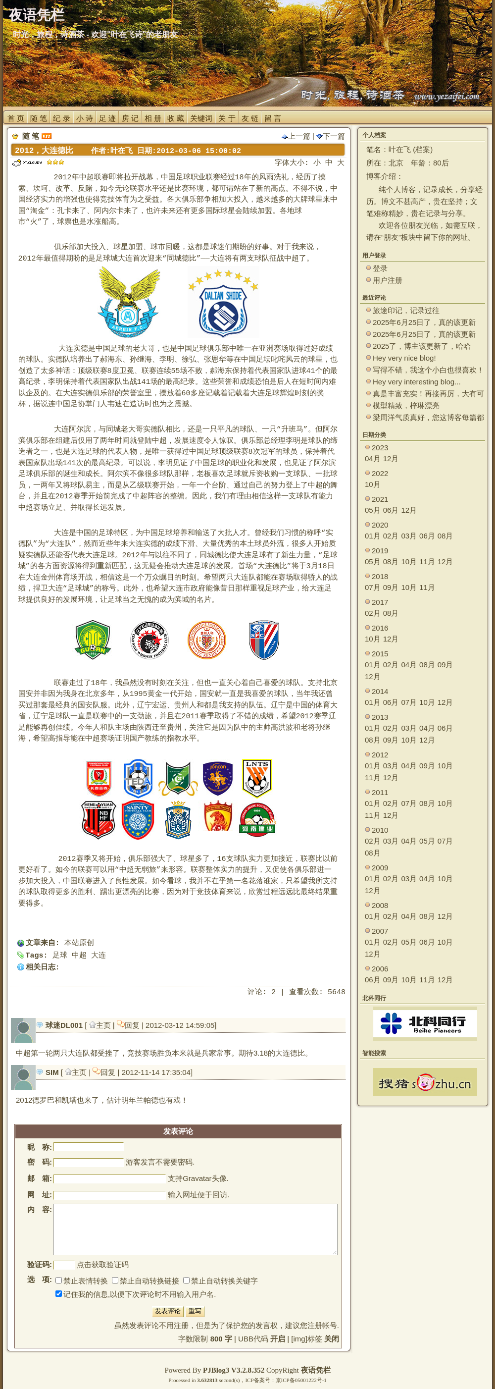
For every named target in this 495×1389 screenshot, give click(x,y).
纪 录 (61, 118)
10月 (373, 484)
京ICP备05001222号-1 (301, 1380)
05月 (373, 510)
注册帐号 (322, 1325)
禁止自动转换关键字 (220, 1281)
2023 (380, 447)
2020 (380, 525)
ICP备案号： (260, 1380)
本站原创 (79, 943)
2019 (380, 550)
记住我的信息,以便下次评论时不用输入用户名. (135, 1294)
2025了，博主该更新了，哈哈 (422, 346)
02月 (391, 536)
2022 (380, 473)
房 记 (130, 118)
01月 (373, 536)
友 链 (250, 118)
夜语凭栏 (316, 1370)
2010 (380, 830)
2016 (380, 628)
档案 (422, 149)
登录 (380, 268)
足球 (59, 956)
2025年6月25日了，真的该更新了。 (424, 334)
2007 (380, 931)
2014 (380, 691)
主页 (101, 1025)
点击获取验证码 (103, 1264)
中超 (79, 956)
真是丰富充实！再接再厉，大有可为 (428, 394)
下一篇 (330, 136)
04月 (373, 458)
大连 (98, 956)
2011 (380, 792)
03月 (409, 536)
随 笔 (38, 118)
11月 (427, 561)
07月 (373, 587)
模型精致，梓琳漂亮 (406, 405)
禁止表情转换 (81, 1281)
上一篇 (296, 136)
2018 (380, 576)
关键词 (201, 118)
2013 (380, 717)
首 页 (15, 118)
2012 (380, 754)
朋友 (391, 237)
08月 (445, 536)
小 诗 (84, 118)
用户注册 (387, 280)
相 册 (153, 118)
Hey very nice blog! (404, 358)
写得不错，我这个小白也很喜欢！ (428, 370)
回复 (129, 1025)
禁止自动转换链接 (145, 1281)
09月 (391, 587)
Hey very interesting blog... (417, 381)
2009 (380, 867)
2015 (380, 653)
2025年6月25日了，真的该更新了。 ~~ (424, 322)
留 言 (272, 118)
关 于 (226, 118)
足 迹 (107, 118)
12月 (391, 458)
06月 (391, 510)
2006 (380, 968)
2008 (380, 905)
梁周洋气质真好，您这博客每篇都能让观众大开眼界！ (428, 418)
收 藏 (175, 118)
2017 (380, 602)
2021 (380, 499)
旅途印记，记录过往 (406, 310)
